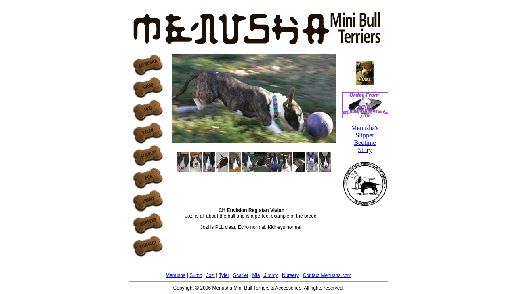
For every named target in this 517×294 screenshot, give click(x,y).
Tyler (224, 275)
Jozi (210, 275)
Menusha (175, 275)
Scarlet (240, 275)
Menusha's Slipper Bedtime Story (365, 139)
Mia (256, 275)
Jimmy (270, 275)
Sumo (195, 275)
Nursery (290, 275)
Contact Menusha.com (327, 275)
